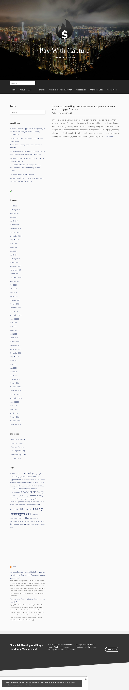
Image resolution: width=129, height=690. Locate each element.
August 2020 (14, 402)
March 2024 (14, 255)
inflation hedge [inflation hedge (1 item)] (14, 505)
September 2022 (16, 315)
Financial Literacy (17, 443)
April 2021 (13, 372)
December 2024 (15, 228)
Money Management (18, 454)
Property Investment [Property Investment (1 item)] (24, 521)
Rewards (41, 90)
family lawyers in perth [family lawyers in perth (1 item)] (22, 486)
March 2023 (14, 296)
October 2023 (14, 274)
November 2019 (15, 425)
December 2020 (15, 387)
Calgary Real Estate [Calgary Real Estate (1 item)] (22, 477)
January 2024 (15, 262)
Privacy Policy (111, 90)
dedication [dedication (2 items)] (36, 483)
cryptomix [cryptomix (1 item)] (12, 483)
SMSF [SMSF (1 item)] (33, 524)
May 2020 (13, 409)
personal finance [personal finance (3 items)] (25, 518)
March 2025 (14, 221)
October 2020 (14, 394)
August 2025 (14, 213)
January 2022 (15, 342)
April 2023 (13, 293)
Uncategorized (16, 458)
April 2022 (13, 334)
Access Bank (81, 90)
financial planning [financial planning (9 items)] (32, 492)
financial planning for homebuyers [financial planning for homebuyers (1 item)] (20, 496)
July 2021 (13, 360)
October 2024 (14, 232)
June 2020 (13, 406)
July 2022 (13, 323)
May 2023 (13, 289)
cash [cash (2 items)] (30, 477)
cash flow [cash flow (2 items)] (36, 477)
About (22, 90)
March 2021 (14, 376)
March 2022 (14, 338)
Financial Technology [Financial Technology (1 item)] (16, 499)
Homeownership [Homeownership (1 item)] (25, 502)
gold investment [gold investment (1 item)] (38, 499)
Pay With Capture (64, 50)
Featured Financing (18, 439)
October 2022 (14, 311)
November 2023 (15, 270)
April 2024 (13, 251)
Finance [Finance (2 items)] (32, 486)
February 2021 (15, 379)
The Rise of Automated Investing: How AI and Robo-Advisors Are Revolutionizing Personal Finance (26, 168)
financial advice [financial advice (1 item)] (14, 489)
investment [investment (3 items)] (36, 504)
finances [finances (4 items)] (40, 485)
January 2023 (15, 304)
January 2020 (15, 417)
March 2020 (14, 413)
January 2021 (15, 383)
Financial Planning (17, 447)
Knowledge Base (96, 90)
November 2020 (15, 391)
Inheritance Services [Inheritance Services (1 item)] (25, 505)
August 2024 (14, 240)
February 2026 (15, 210)
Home (14, 90)
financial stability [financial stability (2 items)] (36, 496)
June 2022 (13, 327)
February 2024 (15, 259)
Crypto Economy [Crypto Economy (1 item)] (39, 480)
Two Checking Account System (60, 90)
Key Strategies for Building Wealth (22, 174)
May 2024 (13, 247)
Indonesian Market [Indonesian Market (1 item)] (38, 502)
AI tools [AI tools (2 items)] (12, 474)
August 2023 (14, 281)
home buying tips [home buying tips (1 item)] (15, 502)
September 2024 (16, 236)
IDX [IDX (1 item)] (31, 502)
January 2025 (15, 225)
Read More (108, 136)
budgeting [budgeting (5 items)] (28, 473)
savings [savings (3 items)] (27, 524)
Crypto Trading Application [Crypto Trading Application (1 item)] (23, 483)
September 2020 (16, 398)
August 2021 (14, 357)
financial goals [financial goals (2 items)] (24, 489)
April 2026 (13, 206)
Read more (112, 649)
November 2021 (15, 349)
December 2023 (15, 266)
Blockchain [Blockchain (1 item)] (19, 474)
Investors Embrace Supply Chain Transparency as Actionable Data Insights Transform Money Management (27, 131)
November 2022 (15, 308)
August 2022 (14, 319)
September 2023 (16, 277)
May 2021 (13, 368)
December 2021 (15, 345)
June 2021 (13, 364)
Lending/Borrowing (18, 451)
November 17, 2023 (65, 113)
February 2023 (15, 300)
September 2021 (16, 353)
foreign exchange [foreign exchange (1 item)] (28, 499)
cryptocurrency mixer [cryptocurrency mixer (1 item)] (28, 480)
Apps (31, 90)
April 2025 (13, 217)
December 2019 (15, 421)
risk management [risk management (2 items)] (16, 524)
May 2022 (13, 330)
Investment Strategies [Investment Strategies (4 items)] (20, 509)
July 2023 (13, 285)
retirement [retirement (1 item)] (41, 521)
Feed (14, 567)
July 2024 (13, 243)
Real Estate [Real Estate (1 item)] (34, 521)
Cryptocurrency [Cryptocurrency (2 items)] (15, 480)
